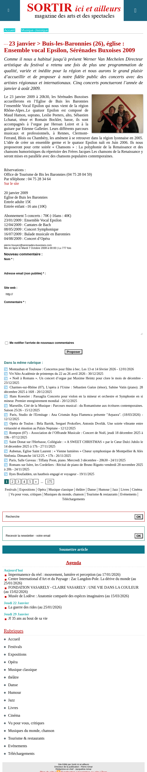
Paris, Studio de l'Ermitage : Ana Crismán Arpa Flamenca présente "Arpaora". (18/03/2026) (72, 412)
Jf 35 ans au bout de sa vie (28, 613)
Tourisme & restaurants (25, 733)
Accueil (9, 30)
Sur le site (11, 183)
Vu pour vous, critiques (52, 489)
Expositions (34, 484)
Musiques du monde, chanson (95, 489)
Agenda (73, 557)
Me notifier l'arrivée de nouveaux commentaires (42, 342)
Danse (107, 484)
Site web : (10, 287)
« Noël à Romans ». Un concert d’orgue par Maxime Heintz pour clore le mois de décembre (72, 377)
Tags (102, 766)
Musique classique (35, 30)
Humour (120, 484)
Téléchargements (94, 494)
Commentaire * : (15, 302)
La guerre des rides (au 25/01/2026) (35, 602)
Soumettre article (73, 544)
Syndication (68, 766)
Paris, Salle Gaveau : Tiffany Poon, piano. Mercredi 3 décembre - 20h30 (54, 456)
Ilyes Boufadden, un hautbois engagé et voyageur (39, 469)
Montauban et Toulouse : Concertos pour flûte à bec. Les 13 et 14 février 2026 (58, 369)
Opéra (50, 484)
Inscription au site (88, 766)
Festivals (16, 484)
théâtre (94, 484)
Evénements (68, 494)
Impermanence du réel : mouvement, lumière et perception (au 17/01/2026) (65, 569)
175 (49, 476)
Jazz (132, 484)
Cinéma (26, 489)
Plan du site (48, 766)
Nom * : (9, 259)
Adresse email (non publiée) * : (25, 273)
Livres (13, 489)
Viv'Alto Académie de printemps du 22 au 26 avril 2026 (43, 373)
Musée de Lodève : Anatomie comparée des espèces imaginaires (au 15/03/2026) (70, 590)
